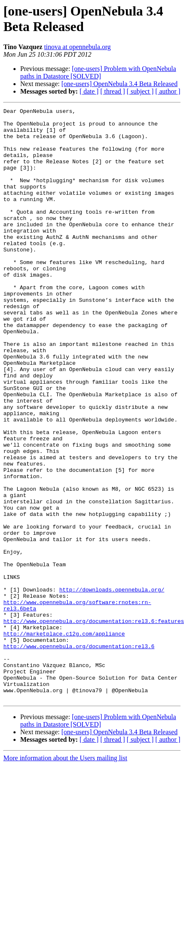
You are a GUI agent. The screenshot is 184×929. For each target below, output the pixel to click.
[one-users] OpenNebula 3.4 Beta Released (119, 83)
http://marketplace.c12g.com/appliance (64, 739)
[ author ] (168, 91)
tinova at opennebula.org (77, 46)
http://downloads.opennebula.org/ (112, 686)
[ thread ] (112, 91)
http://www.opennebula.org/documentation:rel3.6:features (93, 724)
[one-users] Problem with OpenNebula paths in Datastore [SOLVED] (98, 72)
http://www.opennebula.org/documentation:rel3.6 (79, 754)
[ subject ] (140, 91)
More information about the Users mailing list (65, 876)
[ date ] (89, 91)
